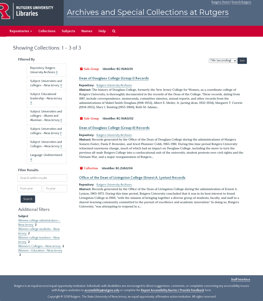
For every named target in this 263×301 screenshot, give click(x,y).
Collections (46, 31)
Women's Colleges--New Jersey (39, 246)
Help (102, 31)
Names (86, 31)
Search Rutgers (241, 2)
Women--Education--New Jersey (40, 250)
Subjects (68, 31)
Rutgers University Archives (114, 85)
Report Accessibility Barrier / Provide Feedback (172, 290)
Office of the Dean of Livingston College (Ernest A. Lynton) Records (132, 178)
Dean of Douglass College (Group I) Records (114, 78)
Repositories (21, 31)
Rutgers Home (221, 2)
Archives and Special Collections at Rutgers (148, 12)
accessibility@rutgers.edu (101, 290)
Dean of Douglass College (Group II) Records (114, 128)
